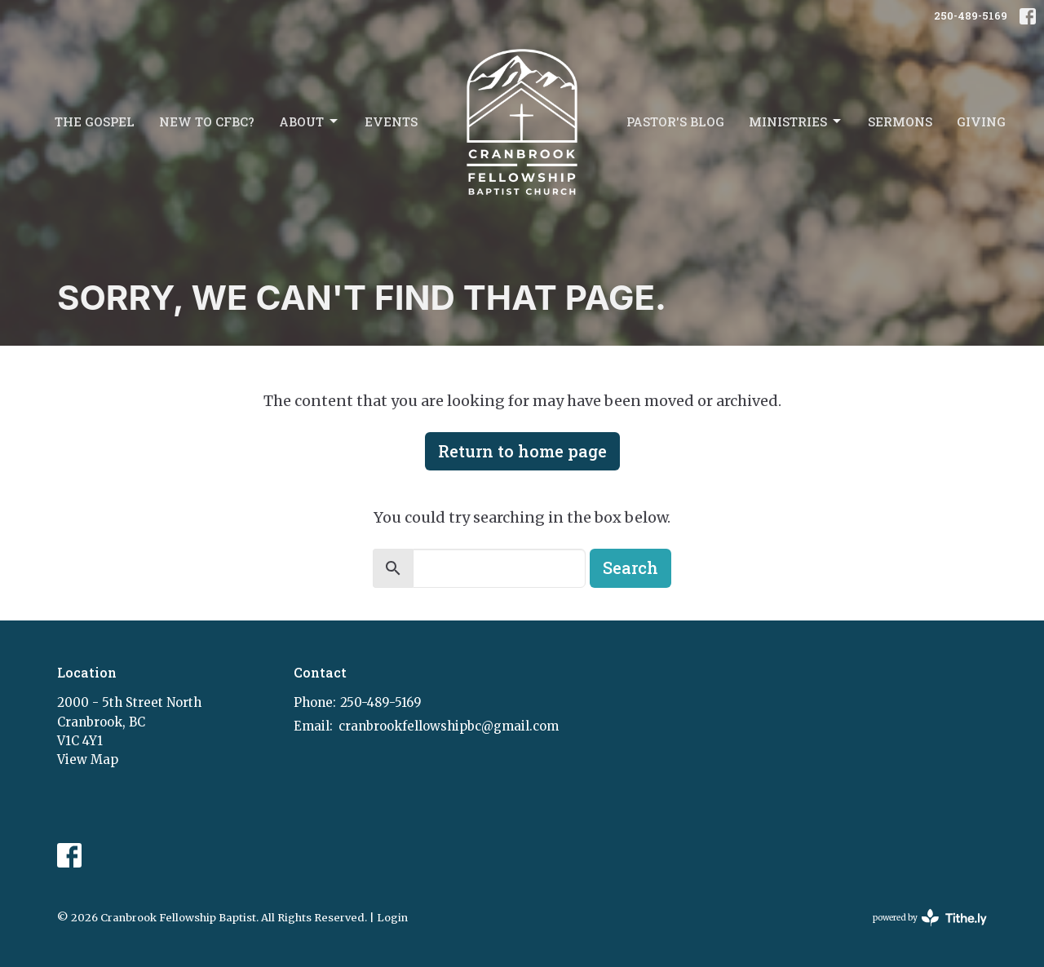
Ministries (796, 121)
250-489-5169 (970, 15)
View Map (87, 759)
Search (630, 567)
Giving (981, 121)
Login (392, 918)
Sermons (900, 121)
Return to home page (522, 450)
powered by (930, 918)
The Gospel (95, 121)
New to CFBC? (206, 121)
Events (391, 121)
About (309, 121)
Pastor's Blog (675, 121)
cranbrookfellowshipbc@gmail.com (448, 726)
